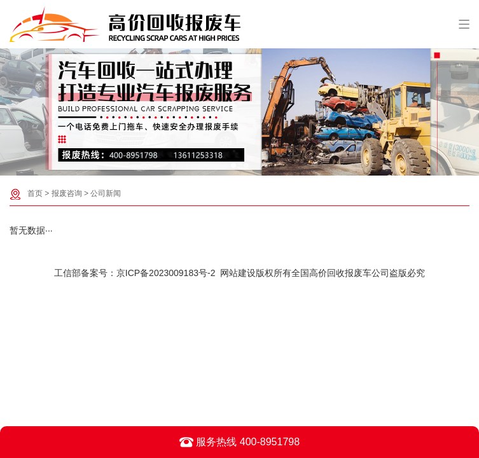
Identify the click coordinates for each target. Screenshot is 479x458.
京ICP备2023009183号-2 (166, 273)
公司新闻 (105, 193)
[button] (233, 165)
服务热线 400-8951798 (239, 442)
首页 (35, 193)
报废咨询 (67, 193)
